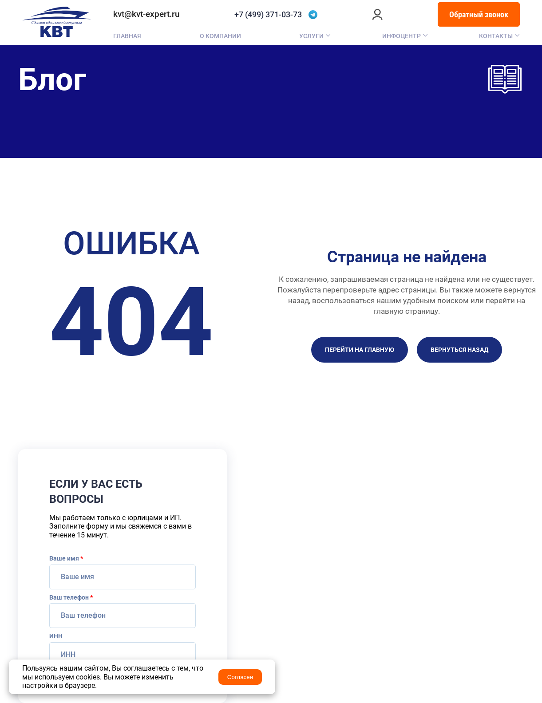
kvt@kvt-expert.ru (146, 14)
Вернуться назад (459, 349)
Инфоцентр (401, 35)
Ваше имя (66, 558)
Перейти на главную (359, 349)
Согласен (240, 677)
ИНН (56, 636)
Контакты (496, 35)
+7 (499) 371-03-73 (268, 15)
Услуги (311, 35)
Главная (127, 35)
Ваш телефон (71, 597)
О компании (220, 35)
